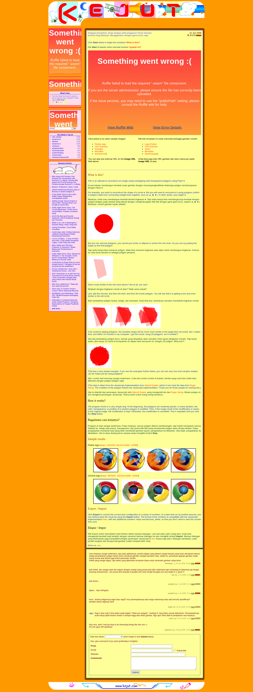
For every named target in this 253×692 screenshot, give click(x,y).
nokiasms (55, 146)
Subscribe (179, 650)
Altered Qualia (151, 385)
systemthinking (57, 153)
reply (193, 563)
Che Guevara (101, 146)
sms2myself (56, 155)
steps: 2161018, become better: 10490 (118, 445)
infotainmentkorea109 (60, 157)
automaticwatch (58, 150)
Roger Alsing (177, 392)
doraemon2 (56, 139)
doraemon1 (56, 144)
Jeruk (147, 149)
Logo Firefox (151, 144)
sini (153, 538)
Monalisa (99, 151)
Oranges (99, 149)
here (105, 519)
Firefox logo (100, 144)
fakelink (55, 141)
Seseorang (150, 154)
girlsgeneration (57, 148)
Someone (99, 154)
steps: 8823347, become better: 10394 (119, 475)
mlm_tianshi (56, 137)
